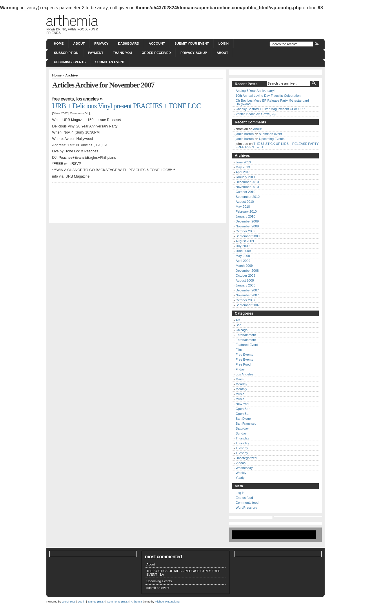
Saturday (242, 428)
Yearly (240, 477)
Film (239, 349)
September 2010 (248, 196)
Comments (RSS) (118, 601)
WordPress (68, 601)
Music (240, 394)
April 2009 (243, 260)
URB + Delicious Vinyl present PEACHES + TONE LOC (126, 106)
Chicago (242, 330)
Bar (238, 325)
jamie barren (245, 134)
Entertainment (246, 335)
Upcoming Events (70, 62)
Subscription (66, 52)
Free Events (63, 98)
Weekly (241, 472)
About (79, 43)
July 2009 (243, 246)
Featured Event (247, 344)
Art (238, 320)
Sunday (241, 433)
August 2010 (245, 201)
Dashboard (128, 43)
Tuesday (242, 448)
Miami (240, 379)
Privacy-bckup (193, 52)
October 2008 (245, 275)
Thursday (242, 438)
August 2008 (245, 280)
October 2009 (245, 231)
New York (242, 404)
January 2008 (245, 285)
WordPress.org (246, 507)
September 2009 (248, 236)
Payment (95, 52)
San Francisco (246, 423)
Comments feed (247, 502)
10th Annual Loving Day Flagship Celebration (268, 95)
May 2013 (243, 167)
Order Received (156, 52)
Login (223, 43)
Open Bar (243, 408)
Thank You (122, 52)
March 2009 (244, 265)
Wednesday (244, 468)
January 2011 (245, 177)
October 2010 (245, 192)
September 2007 (248, 305)
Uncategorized (246, 458)
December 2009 (247, 221)
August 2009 (245, 241)
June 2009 (243, 251)
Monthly (241, 389)
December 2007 (247, 290)
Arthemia (136, 601)
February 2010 (246, 211)
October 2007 (245, 300)
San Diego (243, 418)
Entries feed (244, 497)
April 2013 (243, 172)
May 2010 (243, 206)
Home (59, 43)
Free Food (243, 364)
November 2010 (247, 187)
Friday (240, 369)
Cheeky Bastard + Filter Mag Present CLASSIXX (271, 109)
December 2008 (247, 270)
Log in (240, 492)
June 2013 (243, 162)
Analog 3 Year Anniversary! (255, 90)
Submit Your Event (191, 43)
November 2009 (247, 226)
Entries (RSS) (96, 601)
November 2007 (247, 295)
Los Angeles (87, 98)
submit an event (110, 62)
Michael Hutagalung (167, 601)
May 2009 (243, 256)
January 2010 (245, 216)
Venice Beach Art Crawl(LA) (256, 114)
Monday (241, 384)
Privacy (101, 43)
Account (157, 43)
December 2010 (247, 182)
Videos (240, 463)
